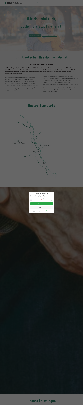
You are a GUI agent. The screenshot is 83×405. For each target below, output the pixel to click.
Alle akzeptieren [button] (41, 203)
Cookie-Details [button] (35, 211)
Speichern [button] (41, 207)
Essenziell (33, 200)
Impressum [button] (48, 211)
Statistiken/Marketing (46, 200)
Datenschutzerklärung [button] (42, 211)
